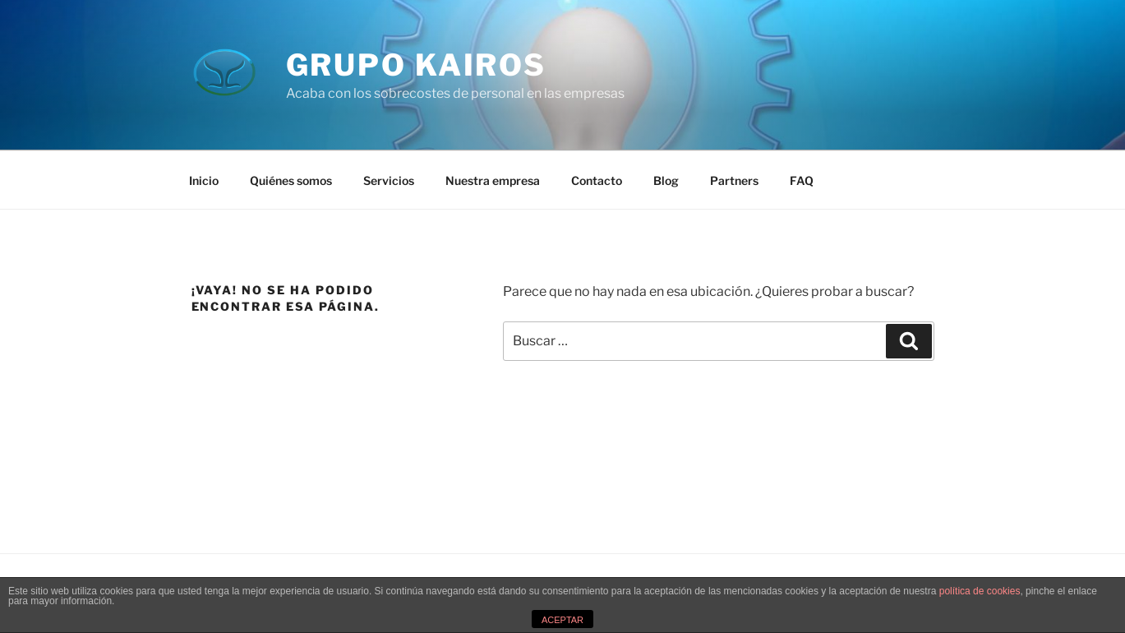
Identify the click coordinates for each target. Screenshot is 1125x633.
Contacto (596, 180)
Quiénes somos (291, 180)
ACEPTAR (562, 620)
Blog (666, 180)
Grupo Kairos (416, 65)
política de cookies (980, 591)
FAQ (802, 180)
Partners (734, 180)
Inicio (204, 180)
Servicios (388, 180)
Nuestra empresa (492, 180)
